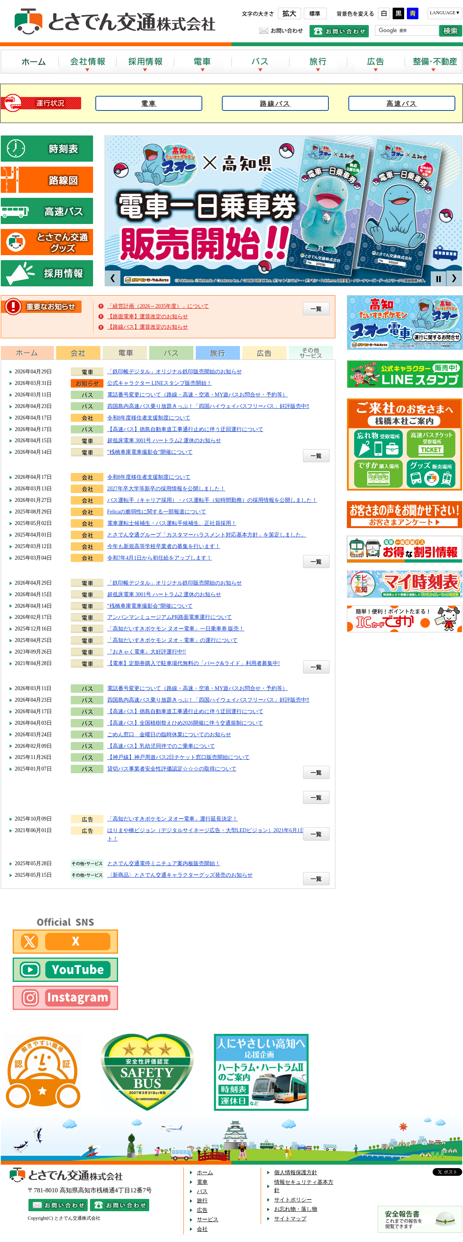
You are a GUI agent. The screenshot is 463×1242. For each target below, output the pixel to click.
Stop (438, 279)
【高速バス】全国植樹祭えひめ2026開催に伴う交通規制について (185, 723)
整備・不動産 (433, 62)
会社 (202, 1229)
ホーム (29, 62)
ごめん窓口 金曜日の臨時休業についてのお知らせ (169, 734)
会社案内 (87, 62)
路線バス (275, 103)
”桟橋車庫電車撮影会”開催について (150, 452)
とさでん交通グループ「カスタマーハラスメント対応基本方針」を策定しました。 (206, 535)
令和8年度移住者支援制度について (149, 418)
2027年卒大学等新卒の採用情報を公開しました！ (166, 488)
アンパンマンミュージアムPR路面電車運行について (169, 617)
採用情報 (145, 62)
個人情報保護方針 (295, 1172)
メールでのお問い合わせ (281, 31)
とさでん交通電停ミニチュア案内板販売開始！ (163, 863)
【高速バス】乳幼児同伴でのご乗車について (161, 746)
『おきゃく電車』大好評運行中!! (146, 652)
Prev (112, 278)
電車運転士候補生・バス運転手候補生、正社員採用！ (171, 523)
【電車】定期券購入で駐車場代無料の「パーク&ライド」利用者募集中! (193, 663)
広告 (376, 62)
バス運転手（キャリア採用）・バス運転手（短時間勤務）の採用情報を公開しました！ (212, 500)
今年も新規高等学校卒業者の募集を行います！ (163, 546)
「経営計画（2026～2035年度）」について (158, 306)
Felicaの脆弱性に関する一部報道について (156, 512)
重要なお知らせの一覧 (316, 308)
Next (454, 278)
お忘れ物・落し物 (295, 1209)
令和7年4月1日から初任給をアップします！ (159, 558)
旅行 (318, 62)
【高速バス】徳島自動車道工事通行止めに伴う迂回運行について (185, 429)
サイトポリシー (293, 1200)
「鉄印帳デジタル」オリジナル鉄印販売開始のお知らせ (174, 371)
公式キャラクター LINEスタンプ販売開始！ (159, 383)
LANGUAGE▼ (445, 12)
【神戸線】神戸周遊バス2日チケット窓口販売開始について (178, 757)
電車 (203, 62)
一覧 (316, 455)
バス (260, 62)
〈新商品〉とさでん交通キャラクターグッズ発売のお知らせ (180, 875)
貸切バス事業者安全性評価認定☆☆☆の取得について (171, 769)
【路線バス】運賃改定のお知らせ (147, 327)
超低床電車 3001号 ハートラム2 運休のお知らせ (164, 440)
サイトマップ (290, 1219)
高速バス (401, 103)
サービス (207, 1219)
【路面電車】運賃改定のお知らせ (147, 316)
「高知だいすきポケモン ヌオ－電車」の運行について (172, 640)
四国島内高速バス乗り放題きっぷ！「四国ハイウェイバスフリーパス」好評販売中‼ (208, 406)
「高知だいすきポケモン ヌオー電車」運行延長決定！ (172, 819)
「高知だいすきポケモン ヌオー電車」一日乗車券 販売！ (176, 629)
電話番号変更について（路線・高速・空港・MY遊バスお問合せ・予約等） (197, 395)
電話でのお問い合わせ (339, 31)
